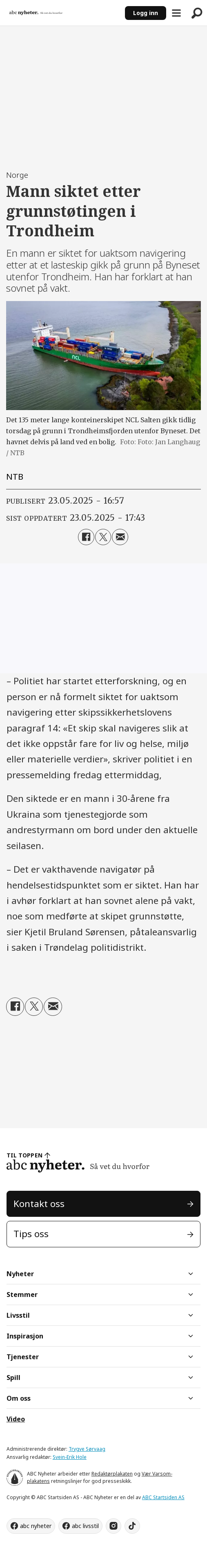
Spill (13, 1377)
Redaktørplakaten (112, 1473)
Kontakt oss (39, 1203)
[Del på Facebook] (86, 537)
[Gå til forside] (35, 12)
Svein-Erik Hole (70, 1457)
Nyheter (20, 1273)
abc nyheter (35, 1526)
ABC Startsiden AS (163, 1497)
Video (16, 1419)
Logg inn (145, 13)
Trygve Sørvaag (87, 1448)
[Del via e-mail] (120, 537)
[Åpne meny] (176, 13)
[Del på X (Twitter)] (103, 537)
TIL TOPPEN (24, 1155)
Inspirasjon (25, 1336)
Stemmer (22, 1294)
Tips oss (31, 1233)
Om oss (19, 1398)
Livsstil (18, 1315)
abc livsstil (85, 1526)
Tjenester (23, 1356)
